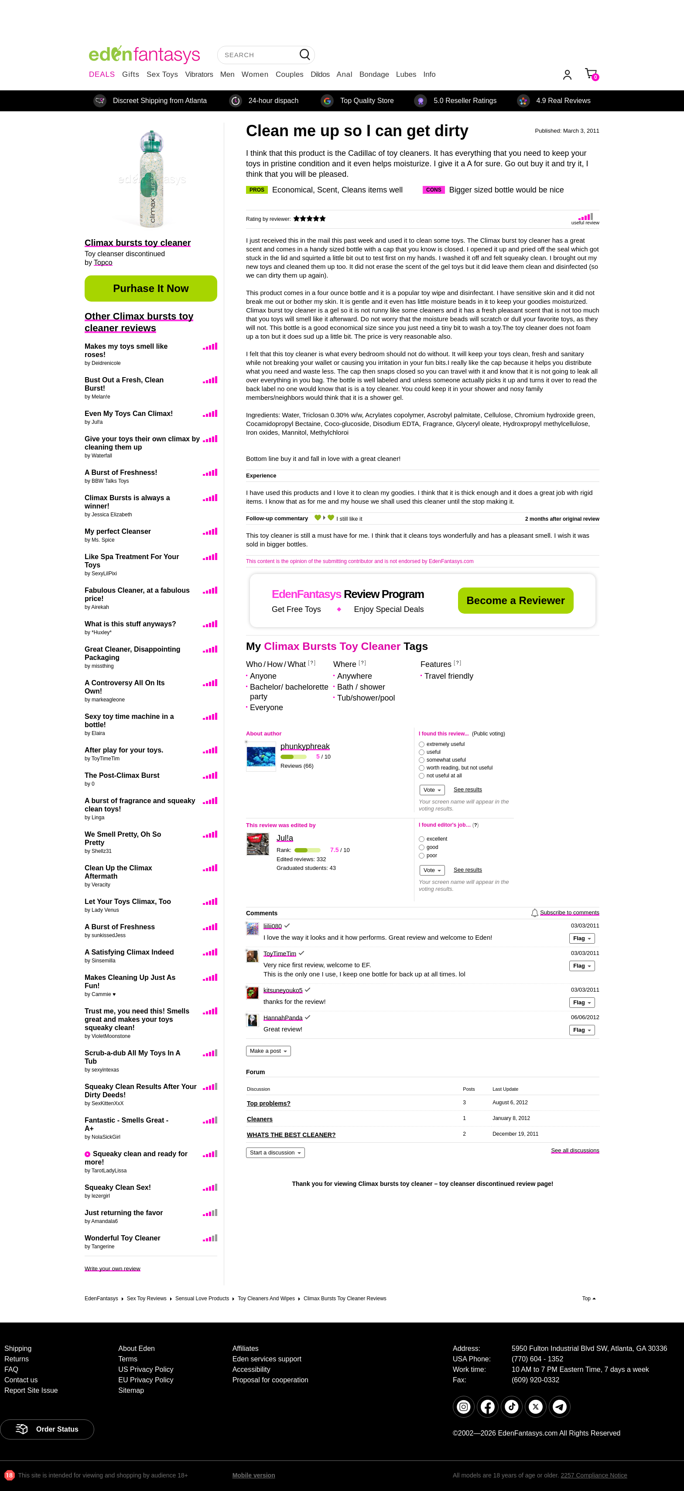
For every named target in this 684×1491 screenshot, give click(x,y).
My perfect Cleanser (118, 531)
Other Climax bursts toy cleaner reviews (139, 322)
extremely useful (446, 744)
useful (434, 752)
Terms (127, 1359)
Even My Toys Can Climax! (129, 413)
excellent (437, 839)
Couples (290, 74)
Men (227, 74)
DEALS (102, 74)
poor (432, 855)
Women (255, 74)
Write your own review (112, 1268)
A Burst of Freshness (120, 927)
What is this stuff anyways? (130, 624)
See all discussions (575, 1150)
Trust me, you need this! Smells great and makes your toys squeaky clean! (137, 1019)
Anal (344, 74)
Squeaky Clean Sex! (118, 1187)
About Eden (136, 1348)
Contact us (21, 1380)
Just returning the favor (124, 1212)
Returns (16, 1359)
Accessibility (251, 1369)
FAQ (11, 1369)
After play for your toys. (124, 750)
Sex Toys (162, 74)
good (432, 847)
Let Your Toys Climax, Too (128, 901)
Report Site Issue (31, 1390)
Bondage (374, 74)
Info (429, 74)
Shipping (17, 1348)
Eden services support (267, 1359)
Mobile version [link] (254, 1475)
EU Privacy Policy (145, 1380)
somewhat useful (446, 760)
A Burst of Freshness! (121, 472)
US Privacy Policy (145, 1369)
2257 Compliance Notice (594, 1475)
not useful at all (444, 776)
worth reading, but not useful (459, 768)
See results (468, 789)
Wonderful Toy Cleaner (123, 1238)
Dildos (320, 74)
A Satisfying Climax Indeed (129, 952)
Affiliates (246, 1348)
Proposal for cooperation (270, 1380)
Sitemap (131, 1390)
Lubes (406, 74)
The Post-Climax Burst (122, 775)
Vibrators (199, 74)
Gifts (131, 74)
